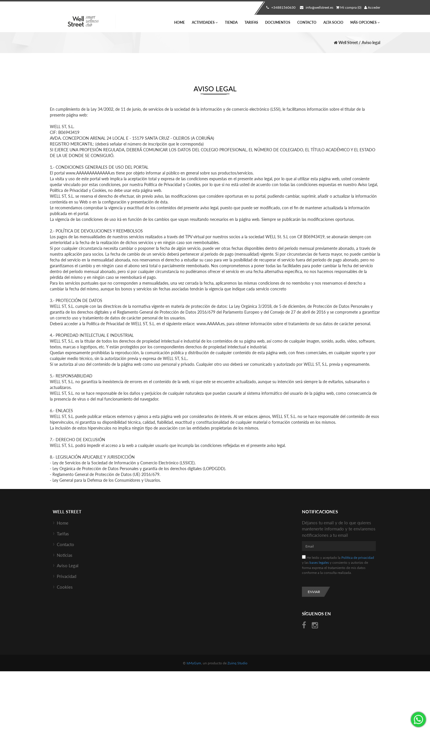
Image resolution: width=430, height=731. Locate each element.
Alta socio (333, 22)
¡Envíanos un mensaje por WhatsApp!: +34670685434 (418, 719)
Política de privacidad (357, 557)
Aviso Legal (68, 565)
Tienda (231, 22)
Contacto (306, 22)
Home (179, 22)
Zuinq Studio (237, 663)
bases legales (319, 562)
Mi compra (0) (348, 7)
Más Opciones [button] (365, 22)
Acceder (372, 7)
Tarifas (251, 22)
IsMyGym (194, 663)
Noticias (64, 555)
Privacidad (66, 576)
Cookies (65, 587)
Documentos (277, 22)
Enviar (314, 592)
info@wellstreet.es (315, 7)
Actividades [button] (205, 22)
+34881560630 (280, 7)
